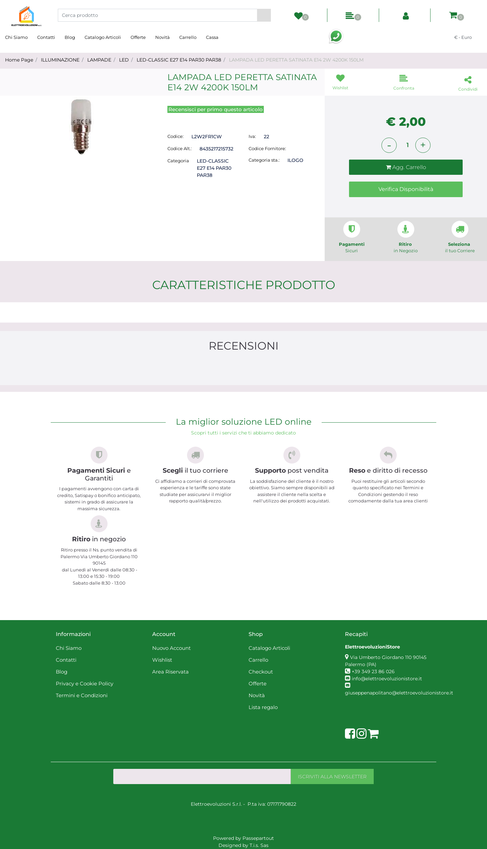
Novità (162, 37)
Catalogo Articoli (103, 37)
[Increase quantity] (423, 145)
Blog (70, 37)
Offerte (138, 37)
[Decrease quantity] (389, 145)
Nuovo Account (171, 648)
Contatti (46, 37)
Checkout (261, 671)
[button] (264, 15)
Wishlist (162, 660)
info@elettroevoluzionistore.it (387, 679)
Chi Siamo (16, 37)
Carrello (187, 37)
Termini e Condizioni (82, 695)
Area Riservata (170, 671)
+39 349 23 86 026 (373, 671)
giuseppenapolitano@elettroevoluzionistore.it (399, 693)
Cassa (212, 37)
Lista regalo (263, 707)
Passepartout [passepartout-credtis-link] (258, 838)
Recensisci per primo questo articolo (215, 109)
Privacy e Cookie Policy (84, 683)
